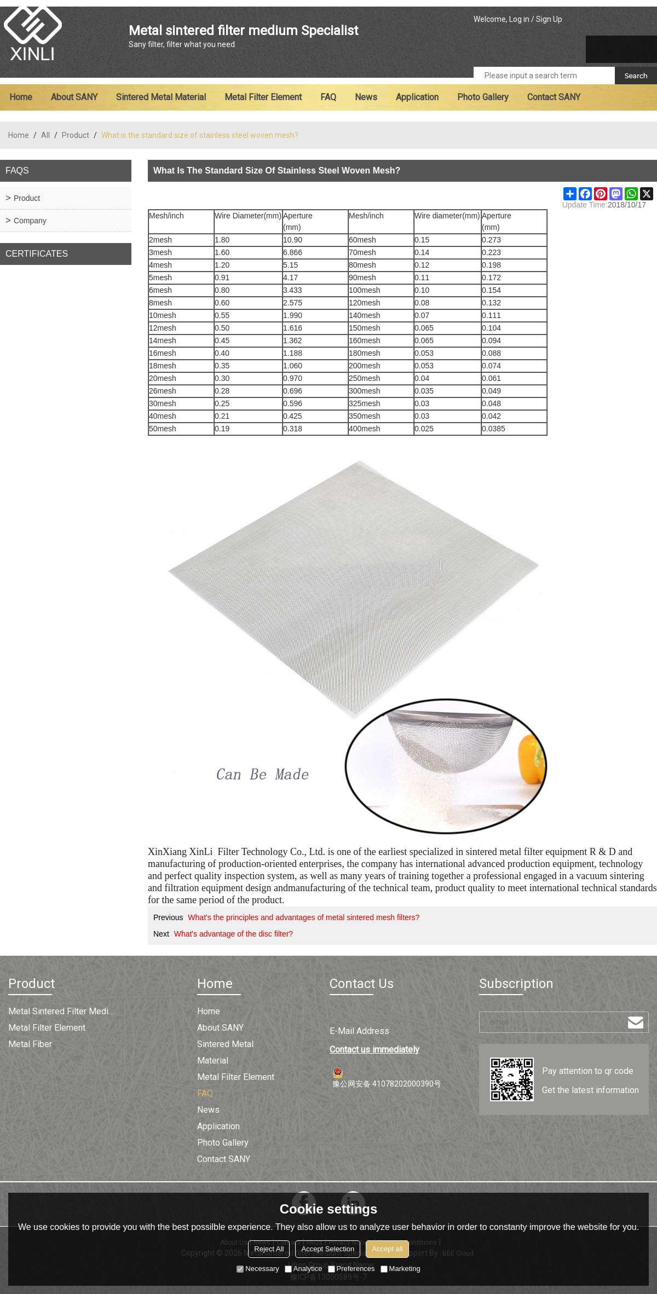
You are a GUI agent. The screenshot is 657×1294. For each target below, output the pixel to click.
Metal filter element (263, 97)
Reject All (269, 1249)
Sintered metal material (161, 97)
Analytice (303, 1268)
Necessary (258, 1268)
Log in (519, 19)
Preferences (351, 1268)
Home (20, 97)
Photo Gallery (483, 97)
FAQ (328, 97)
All (45, 135)
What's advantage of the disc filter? (233, 933)
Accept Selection (327, 1249)
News (366, 97)
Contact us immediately (374, 1049)
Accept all (387, 1249)
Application (417, 97)
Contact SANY (553, 97)
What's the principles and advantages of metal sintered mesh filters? (303, 917)
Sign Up (549, 19)
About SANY (74, 97)
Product (75, 135)
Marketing (400, 1268)
